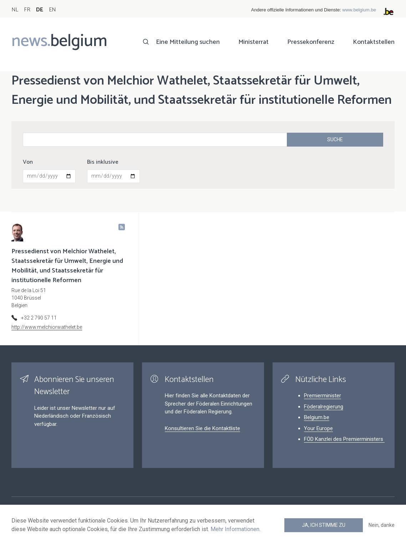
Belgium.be (316, 417)
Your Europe (318, 428)
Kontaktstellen (374, 42)
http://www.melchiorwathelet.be (46, 327)
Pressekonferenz (310, 42)
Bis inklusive (102, 162)
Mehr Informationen (234, 529)
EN (52, 10)
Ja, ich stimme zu (323, 525)
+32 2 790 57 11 (39, 318)
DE (39, 10)
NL (14, 10)
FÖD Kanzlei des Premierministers (344, 439)
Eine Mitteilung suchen (188, 42)
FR (27, 10)
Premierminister (322, 395)
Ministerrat (253, 42)
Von (28, 162)
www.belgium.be (359, 9)
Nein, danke (382, 525)
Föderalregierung (323, 406)
